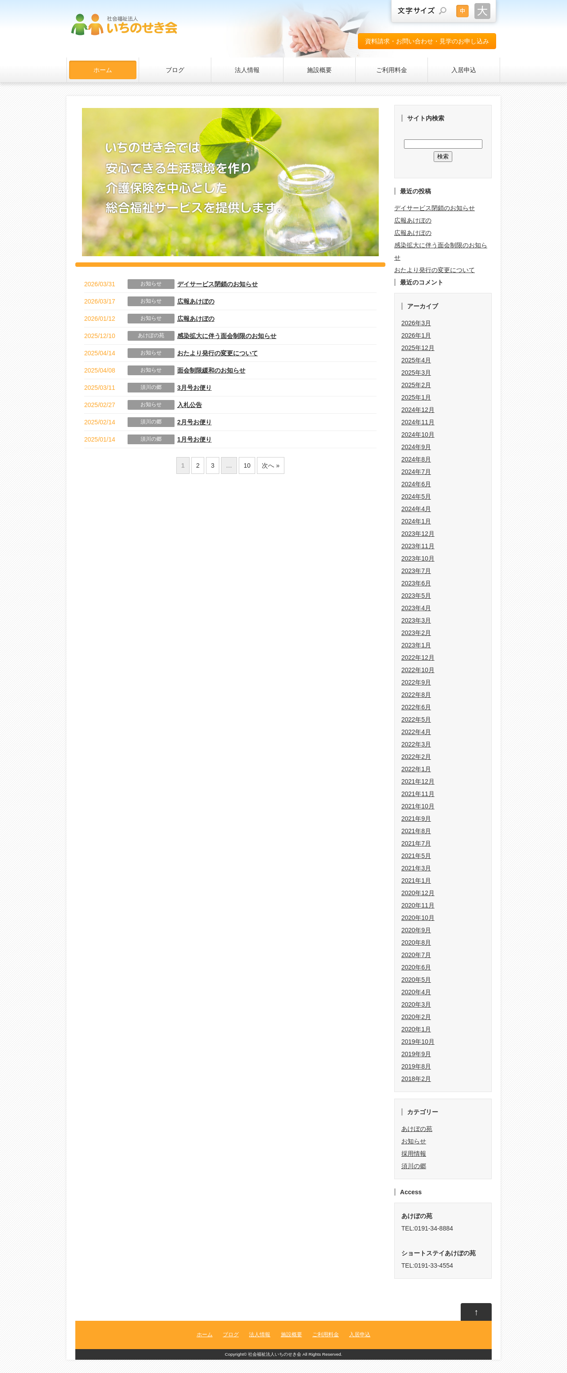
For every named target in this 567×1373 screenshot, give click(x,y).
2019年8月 (416, 1066)
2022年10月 (418, 669)
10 (247, 465)
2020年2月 (416, 1016)
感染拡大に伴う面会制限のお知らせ (226, 335)
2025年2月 (416, 384)
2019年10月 (418, 1041)
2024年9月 (416, 446)
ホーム (102, 69)
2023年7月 (416, 570)
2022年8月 (416, 694)
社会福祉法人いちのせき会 (274, 1354)
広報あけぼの (195, 301)
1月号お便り (194, 439)
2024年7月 (416, 471)
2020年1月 (416, 1029)
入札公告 (189, 404)
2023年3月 (416, 620)
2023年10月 (418, 558)
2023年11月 (418, 546)
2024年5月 (416, 496)
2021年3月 (416, 868)
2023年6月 (416, 583)
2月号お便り (194, 422)
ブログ (175, 69)
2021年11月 (418, 793)
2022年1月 (416, 769)
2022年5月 (416, 719)
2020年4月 (416, 992)
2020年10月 (418, 917)
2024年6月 (416, 484)
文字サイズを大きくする (482, 11)
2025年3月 (416, 372)
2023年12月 (418, 533)
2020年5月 (416, 979)
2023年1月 (416, 645)
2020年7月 (416, 954)
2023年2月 (416, 632)
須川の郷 (151, 387)
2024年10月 (418, 434)
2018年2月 (416, 1078)
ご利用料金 (391, 69)
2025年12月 (418, 347)
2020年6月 (416, 967)
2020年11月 (418, 905)
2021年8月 (416, 831)
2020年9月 (416, 930)
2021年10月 (418, 806)
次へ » (271, 465)
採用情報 (413, 1153)
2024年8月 (416, 459)
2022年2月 (416, 756)
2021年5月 (416, 855)
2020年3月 (416, 1004)
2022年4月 (416, 731)
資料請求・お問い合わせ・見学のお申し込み (427, 41)
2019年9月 (416, 1054)
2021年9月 (416, 818)
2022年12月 (418, 657)
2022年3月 (416, 744)
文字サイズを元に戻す (462, 11)
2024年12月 (418, 409)
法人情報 (247, 69)
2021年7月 (416, 843)
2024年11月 (418, 422)
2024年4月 (416, 508)
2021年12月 (418, 781)
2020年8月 (416, 942)
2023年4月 (416, 608)
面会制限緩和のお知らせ (211, 370)
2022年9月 (416, 682)
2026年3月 (416, 323)
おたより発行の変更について (217, 353)
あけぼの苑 (151, 335)
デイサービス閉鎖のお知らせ (217, 284)
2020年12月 (418, 892)
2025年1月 (416, 397)
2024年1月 (416, 521)
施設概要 (319, 69)
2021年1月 (416, 880)
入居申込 (463, 69)
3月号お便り (194, 387)
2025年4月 (416, 360)
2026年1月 (416, 335)
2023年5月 (416, 595)
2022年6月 (416, 707)
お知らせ (151, 284)
